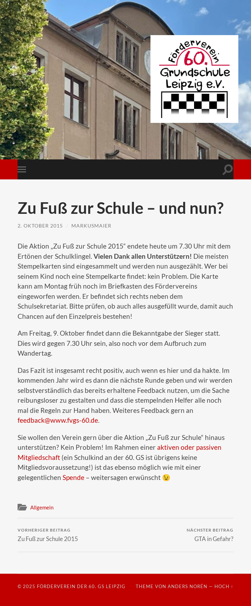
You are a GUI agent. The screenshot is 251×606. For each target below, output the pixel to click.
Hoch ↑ (223, 586)
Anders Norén (187, 586)
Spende (73, 477)
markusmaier (91, 226)
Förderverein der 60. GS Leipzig (81, 586)
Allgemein (41, 507)
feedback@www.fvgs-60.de (58, 420)
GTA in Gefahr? (210, 534)
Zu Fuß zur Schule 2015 (48, 534)
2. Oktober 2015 (40, 226)
